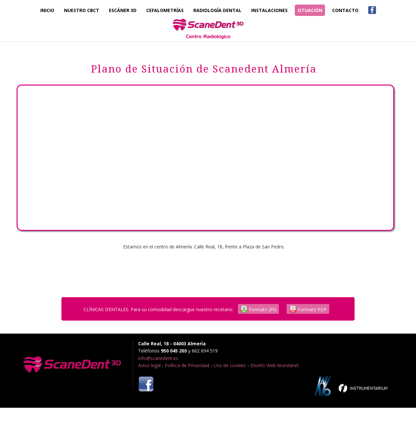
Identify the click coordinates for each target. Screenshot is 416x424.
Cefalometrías (165, 10)
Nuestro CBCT (81, 10)
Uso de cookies (230, 365)
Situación (309, 10)
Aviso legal (149, 365)
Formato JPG (258, 309)
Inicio (47, 10)
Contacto (345, 10)
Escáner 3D (122, 10)
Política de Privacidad (187, 365)
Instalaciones (269, 10)
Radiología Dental (217, 10)
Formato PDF (308, 309)
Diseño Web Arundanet (274, 365)
